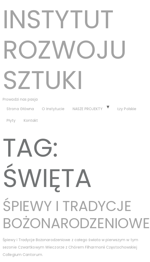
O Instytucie (53, 108)
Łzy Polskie (126, 108)
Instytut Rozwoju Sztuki (65, 50)
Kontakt (31, 120)
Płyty (11, 120)
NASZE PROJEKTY (88, 108)
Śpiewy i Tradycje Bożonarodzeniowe (76, 214)
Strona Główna (20, 108)
